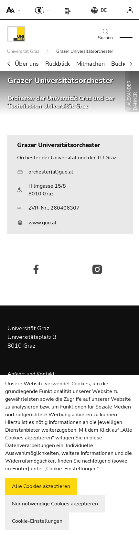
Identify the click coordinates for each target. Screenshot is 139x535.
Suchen (105, 35)
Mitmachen (90, 64)
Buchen (121, 64)
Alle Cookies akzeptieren (41, 486)
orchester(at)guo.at (50, 171)
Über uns (27, 64)
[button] (12, 9)
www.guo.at (42, 222)
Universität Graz (23, 51)
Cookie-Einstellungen (37, 521)
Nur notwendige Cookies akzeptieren (55, 503)
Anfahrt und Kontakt (31, 374)
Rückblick (57, 64)
